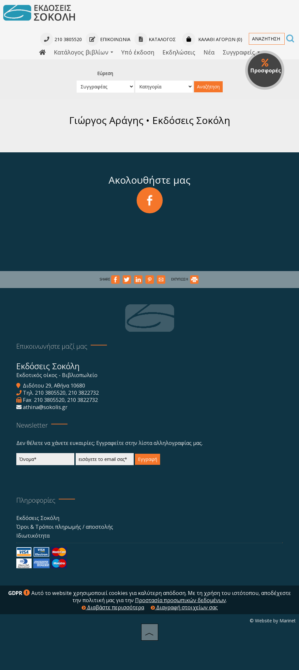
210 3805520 (50, 392)
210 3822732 (83, 392)
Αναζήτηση (208, 87)
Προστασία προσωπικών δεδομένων (180, 600)
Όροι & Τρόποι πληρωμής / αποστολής (64, 526)
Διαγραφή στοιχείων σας (184, 607)
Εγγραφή (147, 459)
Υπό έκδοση (137, 52)
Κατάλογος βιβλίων (83, 52)
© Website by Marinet (273, 620)
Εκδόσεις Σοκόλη (37, 518)
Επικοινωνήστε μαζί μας (51, 346)
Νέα (209, 52)
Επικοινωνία (108, 39)
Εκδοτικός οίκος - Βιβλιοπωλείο (56, 375)
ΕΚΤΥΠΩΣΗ (185, 279)
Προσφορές (265, 66)
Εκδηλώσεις (178, 52)
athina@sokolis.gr (45, 407)
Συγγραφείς (241, 52)
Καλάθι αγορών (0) (212, 39)
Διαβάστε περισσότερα (113, 607)
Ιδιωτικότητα (33, 535)
